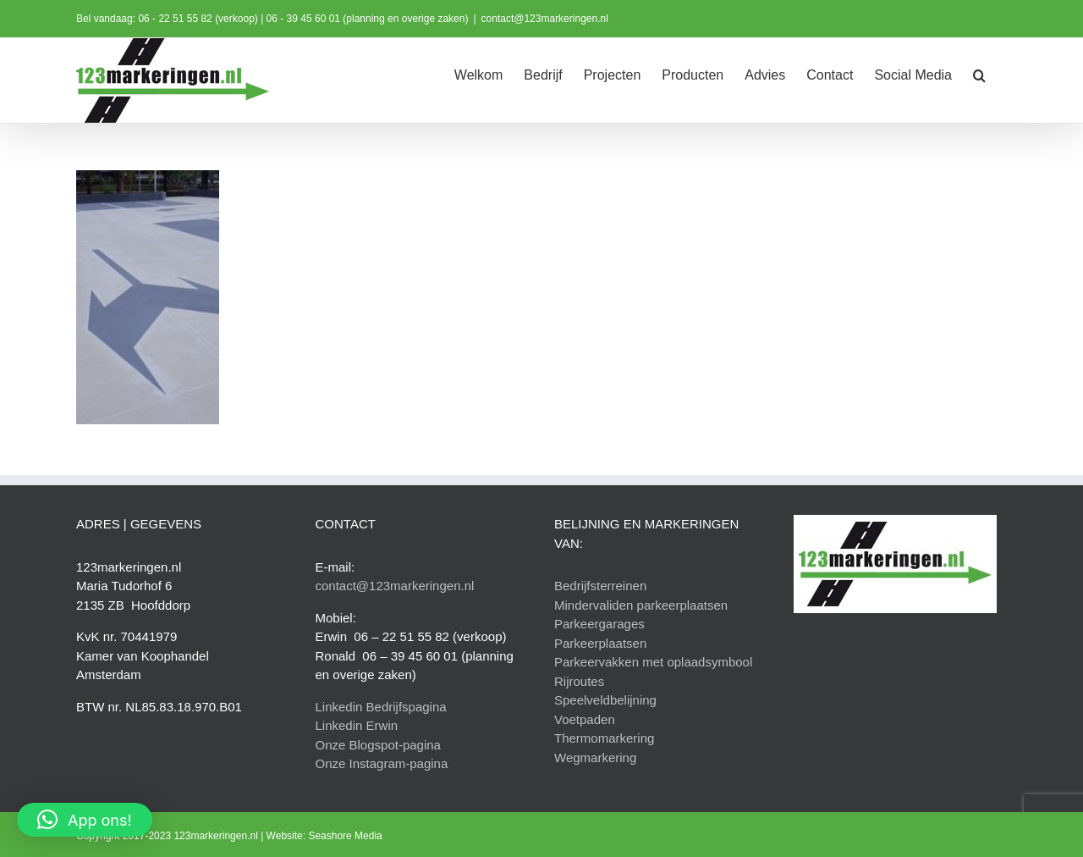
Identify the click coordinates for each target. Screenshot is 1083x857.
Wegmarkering (595, 757)
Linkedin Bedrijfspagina (381, 706)
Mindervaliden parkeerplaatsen (641, 605)
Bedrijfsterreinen (600, 585)
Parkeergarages (599, 623)
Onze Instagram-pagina (382, 763)
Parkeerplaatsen (600, 643)
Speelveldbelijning (605, 700)
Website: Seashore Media (324, 836)
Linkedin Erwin (357, 725)
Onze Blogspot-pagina (378, 745)
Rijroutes (579, 681)
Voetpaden (584, 719)
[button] (979, 73)
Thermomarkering (604, 738)
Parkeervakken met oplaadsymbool (653, 662)
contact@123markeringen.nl (544, 19)
